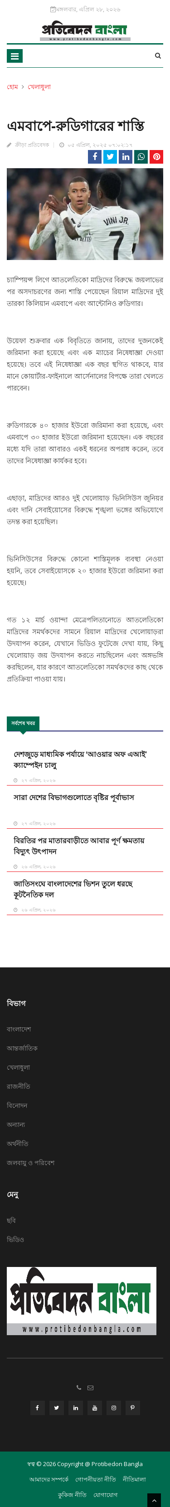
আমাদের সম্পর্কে (48, 1479)
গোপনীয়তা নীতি (95, 1479)
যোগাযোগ (105, 1495)
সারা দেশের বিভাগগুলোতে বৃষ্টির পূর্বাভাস (74, 797)
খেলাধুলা (39, 86)
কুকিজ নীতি (72, 1495)
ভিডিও (15, 1239)
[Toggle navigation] (15, 56)
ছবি (11, 1220)
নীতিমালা (134, 1479)
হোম (12, 86)
